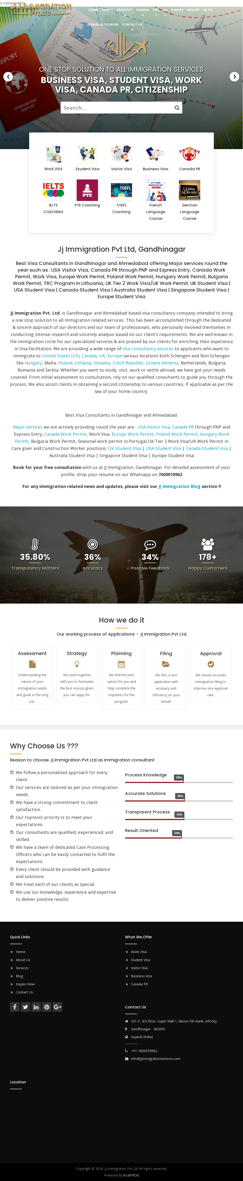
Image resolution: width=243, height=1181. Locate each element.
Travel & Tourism (103, 24)
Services (22, 968)
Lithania (83, 363)
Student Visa (140, 960)
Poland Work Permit (176, 434)
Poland (65, 363)
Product (124, 10)
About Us (23, 960)
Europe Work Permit (133, 434)
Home (93, 10)
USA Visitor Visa (153, 427)
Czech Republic (128, 363)
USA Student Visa (163, 448)
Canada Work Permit (65, 434)
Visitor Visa (139, 968)
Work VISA (139, 952)
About (107, 10)
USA (156, 10)
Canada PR (183, 427)
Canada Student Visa (207, 448)
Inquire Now (25, 984)
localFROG (131, 1175)
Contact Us (132, 24)
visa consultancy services (147, 348)
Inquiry (193, 10)
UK (165, 10)
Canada (142, 10)
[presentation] (8, 76)
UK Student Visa (124, 448)
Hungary (33, 363)
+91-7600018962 (144, 1051)
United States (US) (60, 356)
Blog (208, 10)
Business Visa (141, 976)
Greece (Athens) (162, 363)
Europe (177, 10)
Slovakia (102, 363)
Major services (27, 427)
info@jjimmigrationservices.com (155, 1058)
